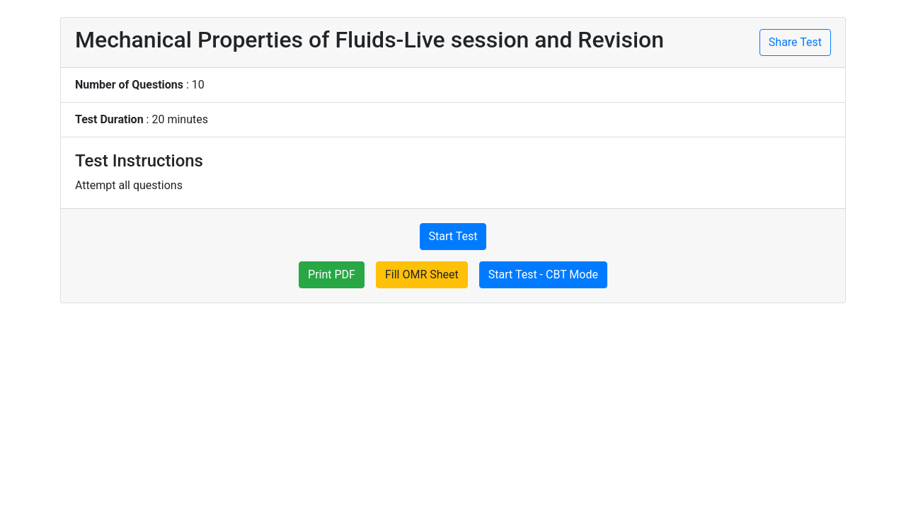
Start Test (453, 236)
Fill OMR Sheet (422, 274)
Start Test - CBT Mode (543, 274)
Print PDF (331, 274)
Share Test (795, 42)
